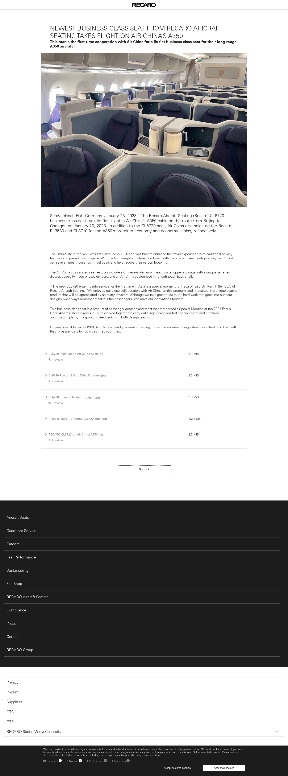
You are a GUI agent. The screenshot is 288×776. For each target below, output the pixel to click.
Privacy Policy (54, 755)
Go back (144, 469)
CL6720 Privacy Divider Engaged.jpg (74, 397)
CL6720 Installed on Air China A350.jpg (76, 354)
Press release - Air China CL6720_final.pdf (78, 419)
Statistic (73, 761)
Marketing (120, 761)
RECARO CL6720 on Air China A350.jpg (76, 434)
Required (52, 761)
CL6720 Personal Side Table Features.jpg (77, 375)
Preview (57, 360)
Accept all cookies (224, 768)
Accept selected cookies (177, 768)
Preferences (96, 761)
